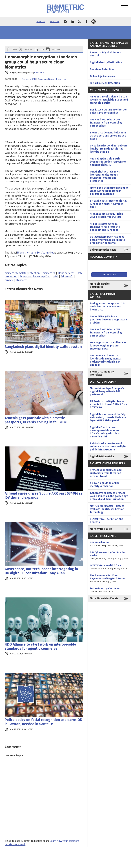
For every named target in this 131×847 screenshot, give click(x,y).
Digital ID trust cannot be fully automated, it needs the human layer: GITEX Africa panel (108, 417)
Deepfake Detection (102, 69)
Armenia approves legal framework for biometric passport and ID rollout (105, 226)
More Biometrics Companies (100, 285)
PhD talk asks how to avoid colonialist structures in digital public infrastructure (108, 446)
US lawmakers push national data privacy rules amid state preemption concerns (107, 239)
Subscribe (54, 21)
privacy (9, 280)
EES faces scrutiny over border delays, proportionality (108, 111)
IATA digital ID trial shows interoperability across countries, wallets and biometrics (105, 176)
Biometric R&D (29, 79)
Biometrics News (46, 79)
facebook (86, 21)
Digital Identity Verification (106, 62)
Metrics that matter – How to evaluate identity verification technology (107, 509)
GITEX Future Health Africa (109, 567)
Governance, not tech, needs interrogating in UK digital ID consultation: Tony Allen (41, 571)
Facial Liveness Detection (105, 83)
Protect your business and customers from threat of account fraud (106, 473)
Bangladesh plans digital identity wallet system (43, 347)
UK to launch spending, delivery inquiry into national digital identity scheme (108, 148)
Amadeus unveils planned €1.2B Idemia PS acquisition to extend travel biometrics (109, 99)
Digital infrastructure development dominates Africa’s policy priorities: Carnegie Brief (105, 432)
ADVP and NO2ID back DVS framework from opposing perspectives (106, 122)
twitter (79, 21)
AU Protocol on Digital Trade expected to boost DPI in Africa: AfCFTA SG (109, 404)
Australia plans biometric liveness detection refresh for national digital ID (108, 161)
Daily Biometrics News (103, 249)
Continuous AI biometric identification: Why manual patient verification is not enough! (105, 360)
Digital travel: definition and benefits (106, 521)
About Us (41, 21)
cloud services (66, 272)
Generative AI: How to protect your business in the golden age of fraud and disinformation (109, 496)
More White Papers (101, 529)
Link (42, 49)
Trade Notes (62, 79)
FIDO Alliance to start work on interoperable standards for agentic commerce (40, 646)
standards (21, 280)
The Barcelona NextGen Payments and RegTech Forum (109, 578)
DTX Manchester (109, 544)
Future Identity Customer (109, 590)
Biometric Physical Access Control (105, 54)
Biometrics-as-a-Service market (35, 252)
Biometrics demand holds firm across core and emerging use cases (108, 135)
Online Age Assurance (103, 76)
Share (14, 49)
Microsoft (67, 276)
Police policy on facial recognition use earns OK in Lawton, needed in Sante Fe (43, 722)
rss (65, 21)
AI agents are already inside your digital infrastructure (106, 215)
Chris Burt (39, 72)
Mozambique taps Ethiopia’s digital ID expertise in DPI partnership (107, 391)
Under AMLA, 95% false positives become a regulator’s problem (109, 319)
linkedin (72, 21)
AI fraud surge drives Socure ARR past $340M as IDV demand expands (43, 495)
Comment (56, 49)
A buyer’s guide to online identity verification (104, 485)
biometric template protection (22, 272)
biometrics (49, 272)
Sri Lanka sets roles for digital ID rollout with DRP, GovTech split (108, 203)
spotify (93, 21)
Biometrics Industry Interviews (102, 373)
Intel (55, 276)
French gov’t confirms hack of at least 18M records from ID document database (109, 190)
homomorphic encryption (35, 276)
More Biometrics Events (104, 598)
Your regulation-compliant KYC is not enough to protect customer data (108, 345)
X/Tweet (28, 49)
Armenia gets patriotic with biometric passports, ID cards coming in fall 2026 (36, 420)
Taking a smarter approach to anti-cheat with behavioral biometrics (107, 306)
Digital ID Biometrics (102, 456)
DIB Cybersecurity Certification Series (109, 555)
